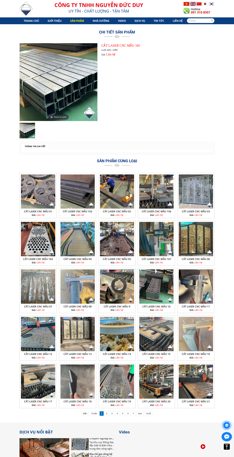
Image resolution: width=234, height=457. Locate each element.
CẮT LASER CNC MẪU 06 (196, 259)
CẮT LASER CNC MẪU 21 (196, 401)
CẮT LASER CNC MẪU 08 (78, 306)
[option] (58, 82)
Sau (140, 413)
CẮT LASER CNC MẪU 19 (117, 401)
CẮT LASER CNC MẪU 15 (156, 354)
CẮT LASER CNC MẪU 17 (38, 401)
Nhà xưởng (101, 21)
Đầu (85, 413)
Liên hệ (178, 21)
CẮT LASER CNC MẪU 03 (196, 211)
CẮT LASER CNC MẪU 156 (156, 211)
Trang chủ (31, 21)
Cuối (148, 413)
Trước (94, 413)
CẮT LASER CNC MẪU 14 (117, 354)
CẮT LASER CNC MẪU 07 (38, 306)
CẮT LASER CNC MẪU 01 (38, 211)
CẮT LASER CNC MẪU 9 (117, 306)
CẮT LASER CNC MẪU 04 (78, 259)
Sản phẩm (77, 21)
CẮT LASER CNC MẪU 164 (38, 259)
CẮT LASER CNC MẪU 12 (38, 354)
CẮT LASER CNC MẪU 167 (156, 259)
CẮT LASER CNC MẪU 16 (196, 354)
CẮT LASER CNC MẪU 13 (78, 354)
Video (122, 21)
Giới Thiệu (55, 21)
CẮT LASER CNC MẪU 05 (117, 259)
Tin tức (159, 21)
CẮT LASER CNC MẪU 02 (117, 211)
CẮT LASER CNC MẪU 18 (78, 401)
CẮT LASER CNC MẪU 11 (196, 306)
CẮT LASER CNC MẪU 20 (156, 401)
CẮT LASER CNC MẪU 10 (156, 306)
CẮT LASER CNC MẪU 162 (77, 211)
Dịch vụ (140, 21)
